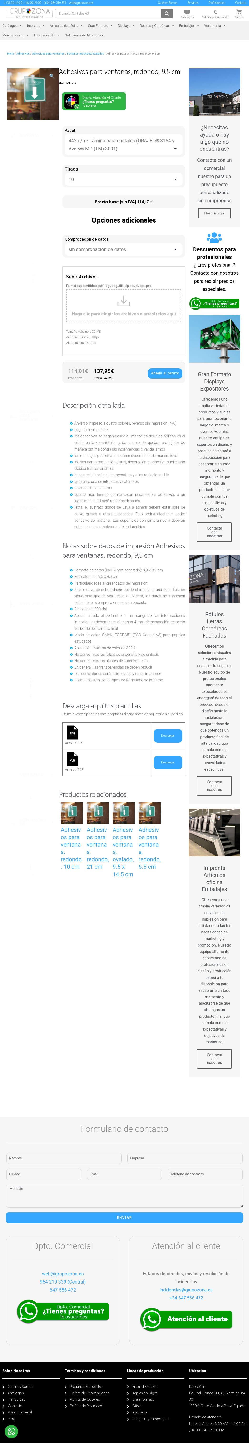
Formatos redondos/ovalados (85, 53)
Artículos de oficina (66, 26)
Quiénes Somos (168, 3)
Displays (126, 26)
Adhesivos (23, 53)
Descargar (168, 735)
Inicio (10, 53)
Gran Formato (100, 26)
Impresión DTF (47, 35)
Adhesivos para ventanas (48, 53)
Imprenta (36, 26)
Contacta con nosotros (214, 532)
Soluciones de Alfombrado (84, 35)
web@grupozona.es (63, 1274)
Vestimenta (215, 26)
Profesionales (218, 3)
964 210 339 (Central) (63, 1282)
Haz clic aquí (214, 213)
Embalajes (189, 26)
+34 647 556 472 (186, 1298)
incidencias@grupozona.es (186, 1290)
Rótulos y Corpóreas (157, 26)
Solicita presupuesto (215, 17)
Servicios (194, 3)
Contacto (242, 3)
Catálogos (187, 17)
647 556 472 (63, 1290)
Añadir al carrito (165, 373)
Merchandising (15, 35)
